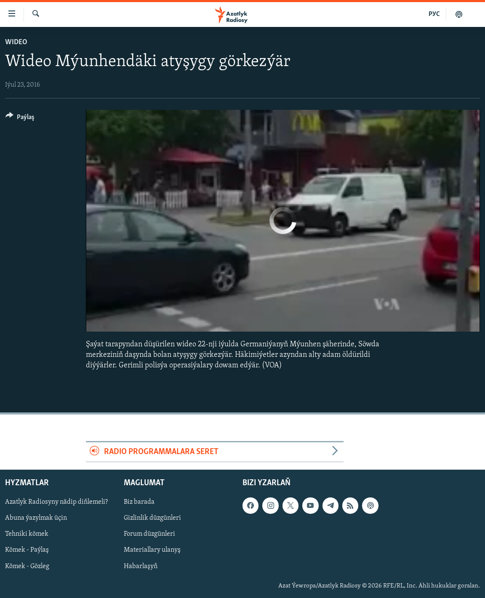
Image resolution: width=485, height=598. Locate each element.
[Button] (20, 118)
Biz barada (139, 502)
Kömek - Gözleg (27, 566)
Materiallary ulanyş (152, 550)
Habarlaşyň (140, 566)
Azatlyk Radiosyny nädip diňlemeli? (56, 502)
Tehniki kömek (26, 534)
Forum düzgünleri (149, 534)
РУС (434, 14)
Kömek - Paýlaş (27, 550)
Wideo (16, 42)
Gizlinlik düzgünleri (152, 518)
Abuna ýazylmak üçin (36, 518)
